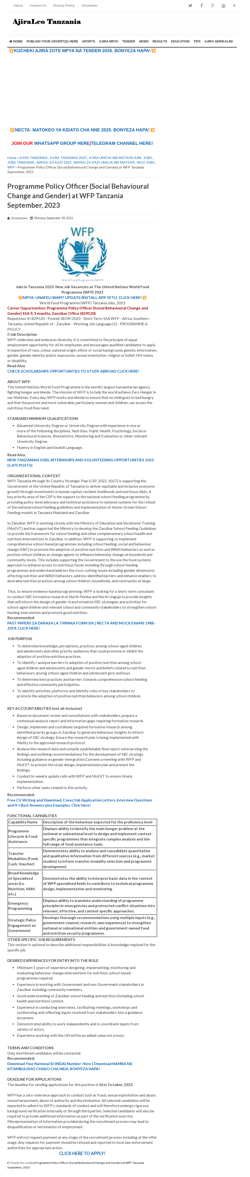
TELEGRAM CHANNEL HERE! (122, 143)
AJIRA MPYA (108, 41)
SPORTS (88, 41)
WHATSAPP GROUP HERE (62, 143)
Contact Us (38, 5)
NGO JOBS (146, 162)
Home (16, 41)
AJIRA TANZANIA (33, 158)
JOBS (147, 158)
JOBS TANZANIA (20, 162)
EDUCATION (180, 41)
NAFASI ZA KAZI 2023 (54, 162)
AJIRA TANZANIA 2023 (68, 158)
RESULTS (160, 41)
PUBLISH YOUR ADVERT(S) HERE (52, 41)
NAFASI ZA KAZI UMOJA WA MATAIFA (104, 162)
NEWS (144, 41)
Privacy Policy (64, 5)
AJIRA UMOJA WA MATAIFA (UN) (115, 158)
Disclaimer (90, 5)
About (18, 5)
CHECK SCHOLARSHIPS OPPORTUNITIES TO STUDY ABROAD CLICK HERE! (73, 371)
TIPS (197, 41)
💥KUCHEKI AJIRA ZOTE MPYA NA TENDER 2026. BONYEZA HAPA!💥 (82, 50)
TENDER (128, 41)
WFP (11, 167)
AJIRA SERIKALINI (219, 41)
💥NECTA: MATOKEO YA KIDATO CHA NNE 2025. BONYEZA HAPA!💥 (82, 130)
